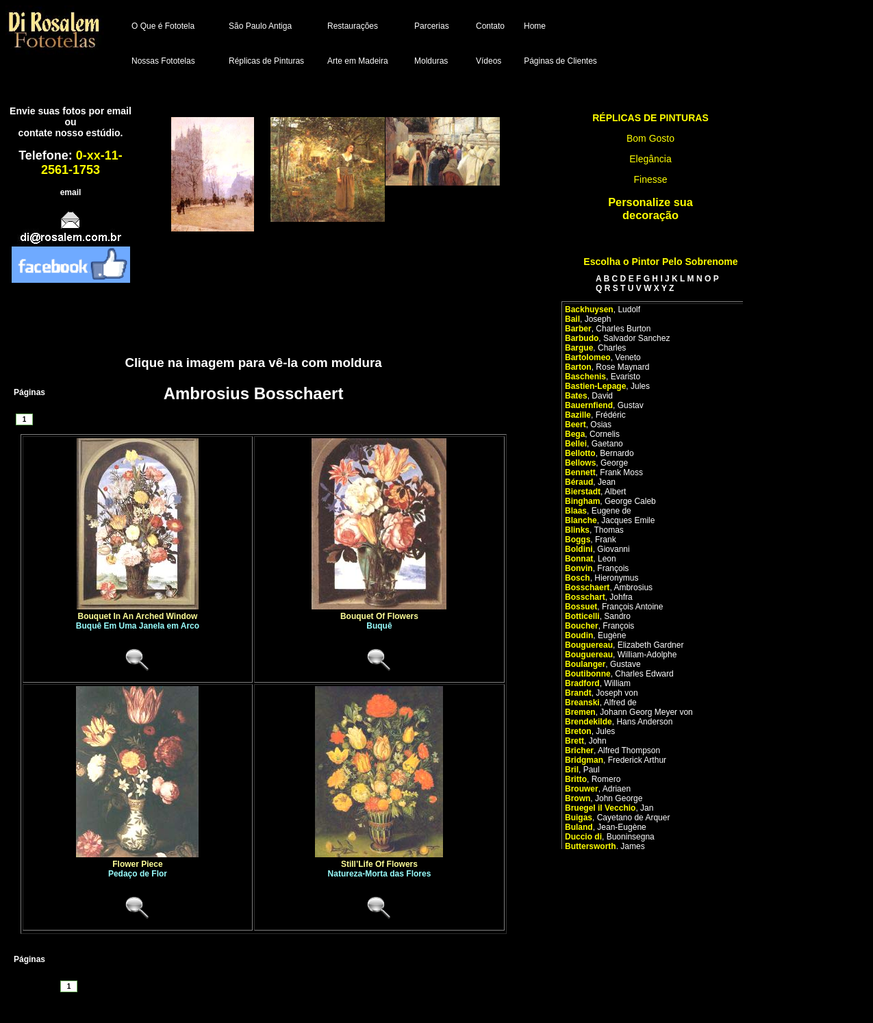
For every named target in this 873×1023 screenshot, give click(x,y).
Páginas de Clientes (560, 61)
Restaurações (352, 26)
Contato (490, 26)
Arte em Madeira (357, 61)
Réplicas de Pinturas (266, 61)
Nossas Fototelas (163, 61)
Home (535, 26)
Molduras (431, 61)
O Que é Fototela (162, 26)
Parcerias (431, 26)
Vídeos (488, 61)
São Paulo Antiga (260, 26)
